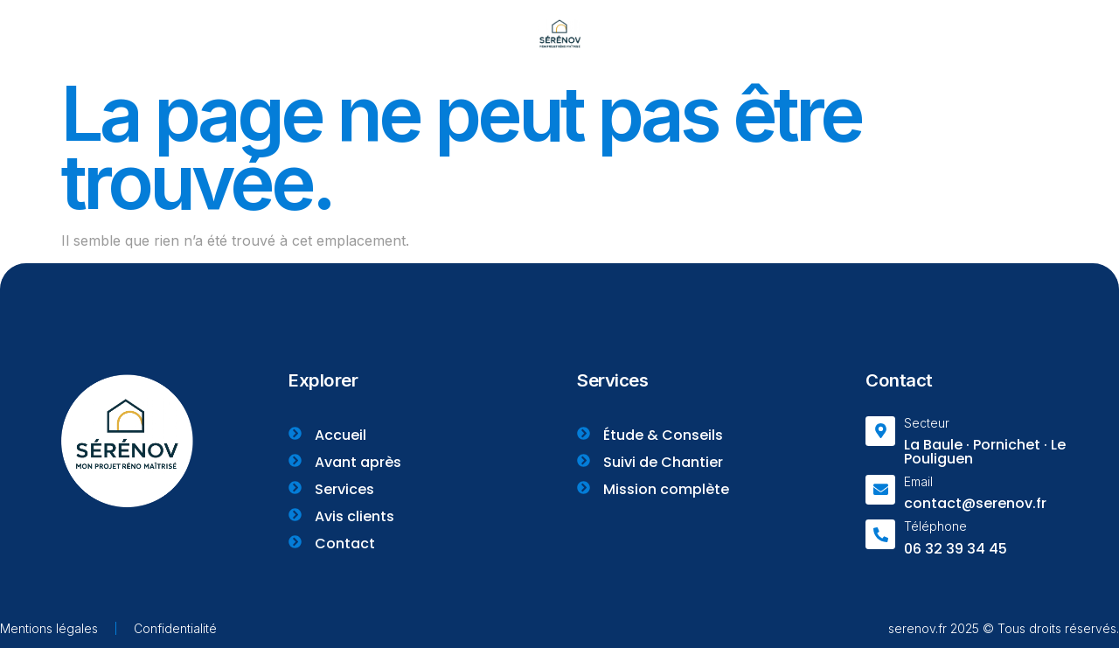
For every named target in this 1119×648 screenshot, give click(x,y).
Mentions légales (49, 628)
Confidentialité (175, 628)
